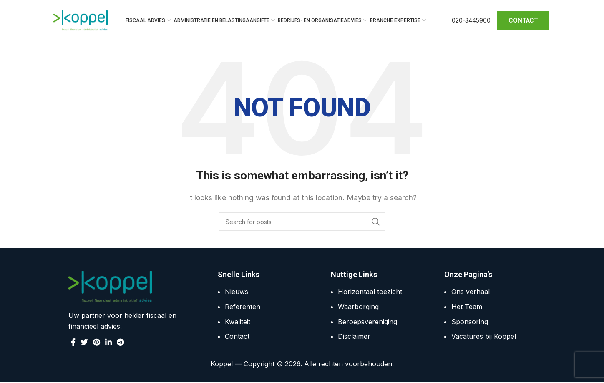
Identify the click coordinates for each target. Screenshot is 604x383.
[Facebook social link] (73, 343)
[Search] (302, 222)
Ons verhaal (470, 293)
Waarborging (358, 307)
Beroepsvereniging (367, 322)
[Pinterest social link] (97, 343)
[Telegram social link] (120, 343)
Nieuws (236, 293)
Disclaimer (354, 337)
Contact (237, 337)
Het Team (466, 307)
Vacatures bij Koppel (483, 337)
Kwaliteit (237, 322)
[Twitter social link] (84, 343)
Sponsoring (469, 322)
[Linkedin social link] (108, 343)
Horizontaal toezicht (370, 293)
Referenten (242, 307)
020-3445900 (471, 20)
